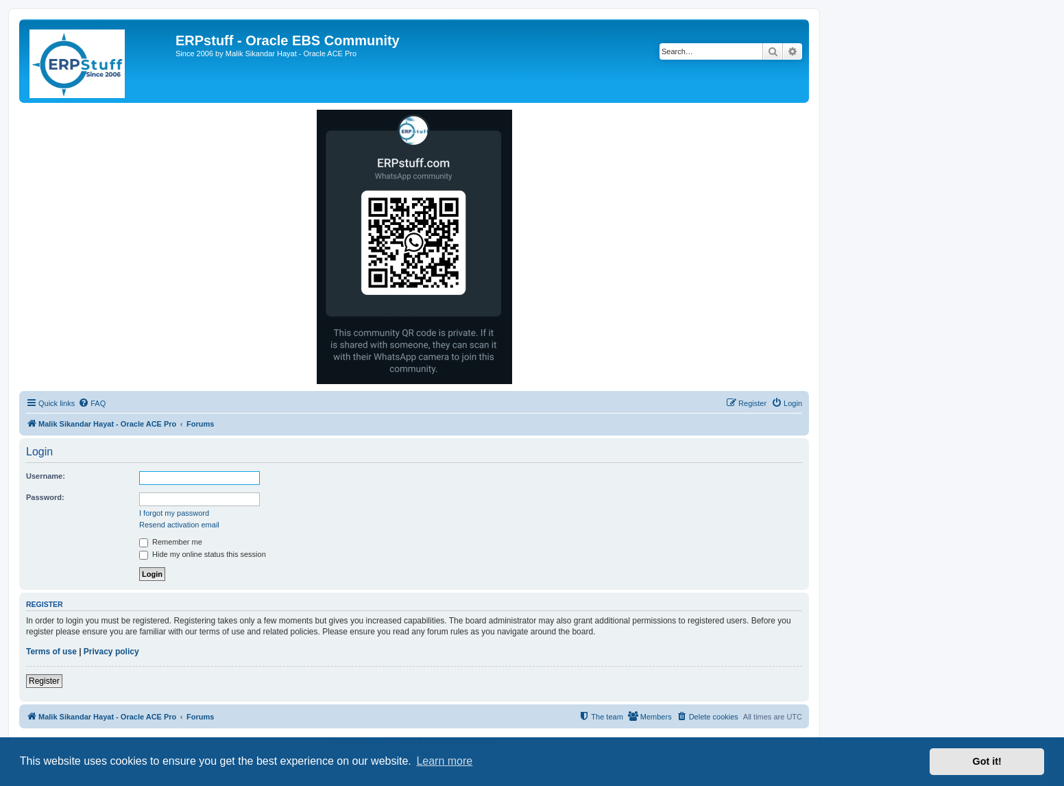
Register (44, 681)
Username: (45, 476)
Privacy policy (111, 651)
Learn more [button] (444, 761)
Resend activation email (179, 525)
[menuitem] (92, 403)
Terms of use (51, 651)
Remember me (170, 542)
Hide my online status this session (202, 554)
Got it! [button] (987, 761)
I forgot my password (174, 513)
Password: (45, 497)
